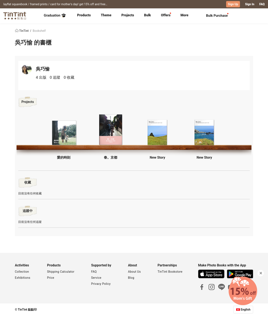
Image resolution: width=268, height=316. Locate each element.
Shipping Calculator (61, 271)
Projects (127, 15)
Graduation (55, 15)
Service (96, 277)
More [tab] (184, 15)
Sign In (249, 4)
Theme (106, 15)
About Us (134, 271)
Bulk (147, 15)
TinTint (22, 30)
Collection (22, 271)
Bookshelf (39, 30)
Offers (165, 15)
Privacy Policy (101, 283)
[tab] (84, 15)
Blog (131, 277)
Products (84, 15)
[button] (64, 133)
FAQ (262, 4)
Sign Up (233, 4)
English (245, 309)
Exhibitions (22, 277)
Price (50, 277)
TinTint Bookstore (169, 271)
